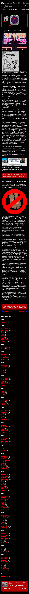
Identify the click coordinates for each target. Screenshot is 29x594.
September (6, 311)
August (3, 331)
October (4, 368)
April (3, 337)
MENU (14, 25)
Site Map (14, 588)
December (4, 328)
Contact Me (22, 588)
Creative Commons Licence (17, 586)
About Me (6, 588)
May (2, 335)
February (4, 340)
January (4, 322)
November (23, 311)
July (2, 333)
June (3, 334)
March (3, 338)
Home (5, 21)
